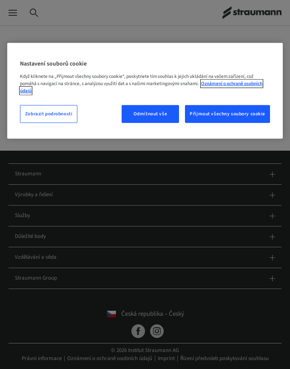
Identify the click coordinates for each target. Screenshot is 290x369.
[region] (145, 91)
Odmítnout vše (150, 113)
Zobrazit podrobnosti (48, 113)
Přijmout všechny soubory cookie (227, 113)
